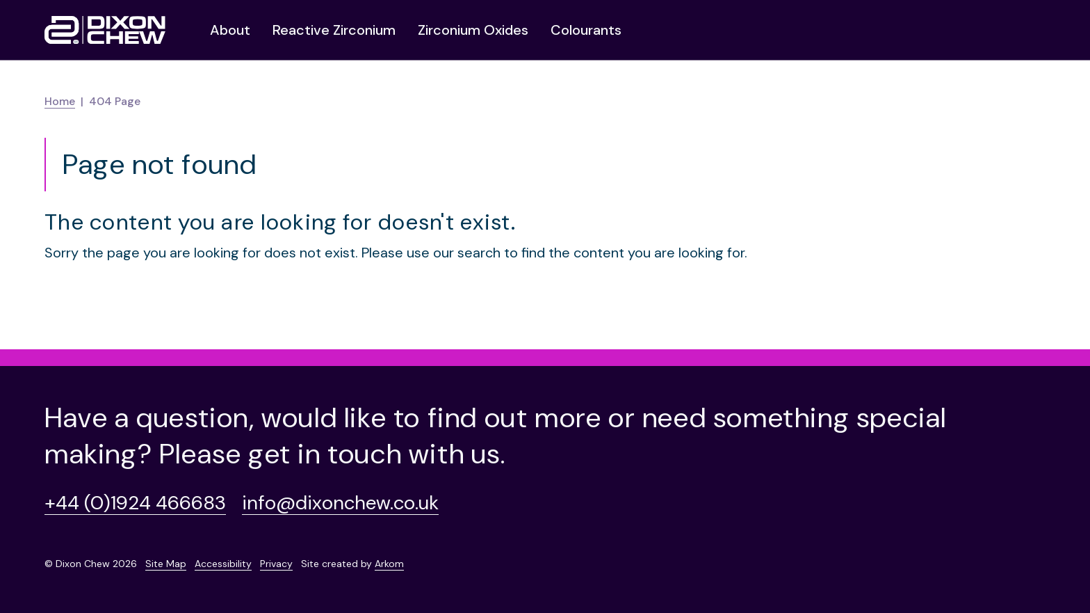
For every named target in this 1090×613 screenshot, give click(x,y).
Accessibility (223, 563)
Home (59, 101)
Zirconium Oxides (473, 30)
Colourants (586, 30)
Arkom (389, 563)
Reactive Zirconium (334, 30)
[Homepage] (104, 30)
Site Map (165, 563)
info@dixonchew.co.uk (340, 503)
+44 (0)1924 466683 (135, 503)
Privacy (276, 563)
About (230, 30)
